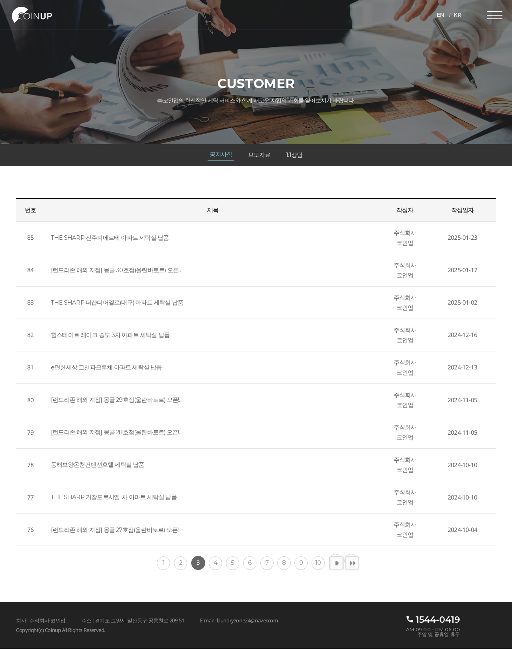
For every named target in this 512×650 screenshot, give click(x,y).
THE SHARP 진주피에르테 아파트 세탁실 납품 (110, 239)
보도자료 (259, 155)
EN (440, 14)
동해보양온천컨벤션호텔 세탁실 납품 (97, 465)
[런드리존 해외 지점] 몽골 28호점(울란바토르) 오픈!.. (116, 433)
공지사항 (220, 155)
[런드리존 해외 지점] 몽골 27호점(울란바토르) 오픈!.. (116, 530)
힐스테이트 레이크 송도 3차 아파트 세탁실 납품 (110, 336)
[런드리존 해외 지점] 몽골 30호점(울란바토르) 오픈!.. (116, 271)
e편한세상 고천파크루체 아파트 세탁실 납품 (106, 368)
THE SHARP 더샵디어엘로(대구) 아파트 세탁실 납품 (117, 303)
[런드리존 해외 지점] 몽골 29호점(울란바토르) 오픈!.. (116, 401)
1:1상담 (294, 155)
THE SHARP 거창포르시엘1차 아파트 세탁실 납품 (114, 498)
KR (457, 14)
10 (320, 564)
